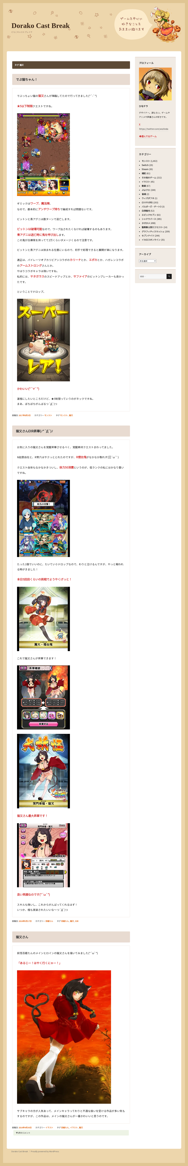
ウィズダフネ (148, 198)
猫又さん (22, 937)
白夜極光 (146, 210)
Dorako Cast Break (40, 25)
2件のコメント (24, 1132)
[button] (43, 154)
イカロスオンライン (151, 239)
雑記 (144, 173)
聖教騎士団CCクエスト (152, 227)
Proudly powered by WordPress (45, 1151)
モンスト (48, 415)
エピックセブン (149, 214)
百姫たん (49, 921)
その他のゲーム (149, 177)
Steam (145, 169)
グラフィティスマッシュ (153, 231)
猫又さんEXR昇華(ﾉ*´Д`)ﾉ (34, 431)
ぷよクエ (146, 189)
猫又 (71, 415)
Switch (145, 165)
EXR (76, 921)
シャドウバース (149, 218)
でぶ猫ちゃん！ (26, 79)
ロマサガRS (147, 202)
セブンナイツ (148, 235)
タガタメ (146, 223)
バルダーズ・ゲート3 (151, 206)
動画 (144, 185)
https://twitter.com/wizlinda (153, 128)
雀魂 (144, 194)
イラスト (49, 1127)
